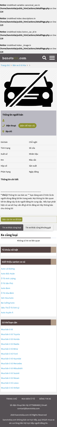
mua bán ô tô (28, 398)
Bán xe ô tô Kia (19, 65)
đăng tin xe (45, 398)
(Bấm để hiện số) (27, 125)
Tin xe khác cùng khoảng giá (38, 227)
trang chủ (11, 398)
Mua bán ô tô (7, 329)
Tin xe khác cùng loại (11, 227)
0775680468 (34, 405)
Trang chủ (5, 65)
